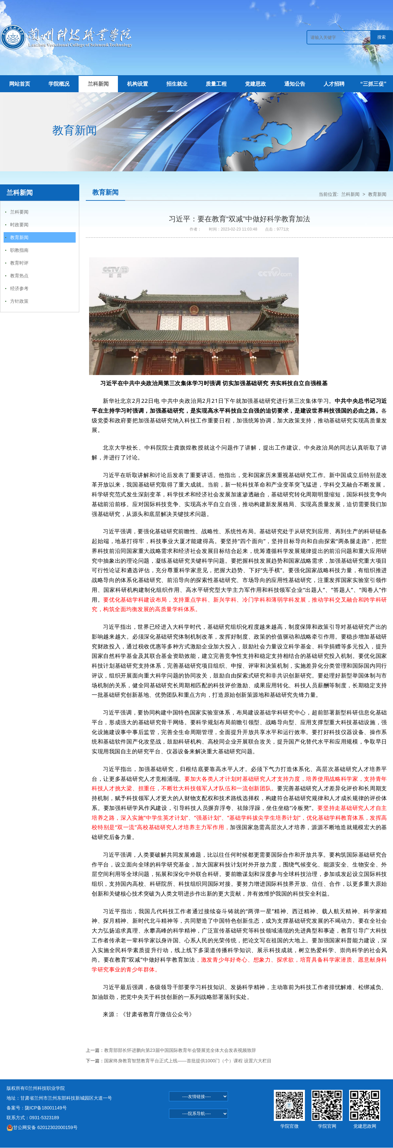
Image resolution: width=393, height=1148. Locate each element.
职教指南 (19, 250)
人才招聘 (334, 84)
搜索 (381, 37)
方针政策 (19, 301)
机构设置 (137, 84)
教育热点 (19, 275)
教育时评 (19, 263)
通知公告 (294, 84)
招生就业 (176, 84)
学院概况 (58, 84)
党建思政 (255, 84)
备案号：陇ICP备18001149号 (37, 1107)
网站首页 (19, 84)
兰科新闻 (98, 84)
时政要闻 (19, 224)
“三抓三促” (373, 84)
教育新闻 (19, 237)
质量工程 (216, 84)
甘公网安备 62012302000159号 (42, 1127)
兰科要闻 (19, 211)
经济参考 (19, 288)
